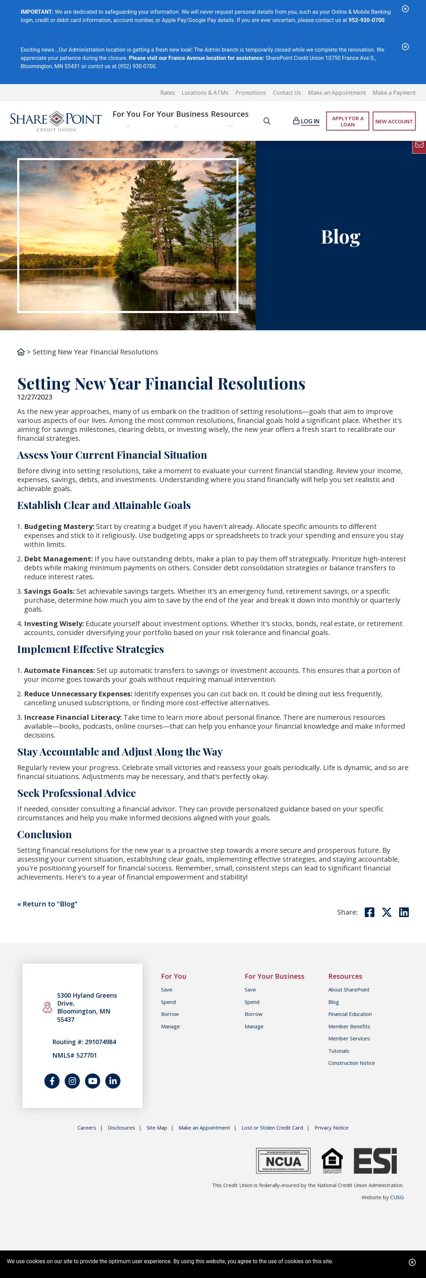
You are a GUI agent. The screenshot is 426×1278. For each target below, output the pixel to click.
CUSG (397, 1197)
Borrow (170, 1013)
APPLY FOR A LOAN (348, 121)
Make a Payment (394, 92)
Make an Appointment (337, 92)
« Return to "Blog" (47, 903)
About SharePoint (349, 989)
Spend (168, 1001)
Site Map (157, 1127)
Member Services (349, 1038)
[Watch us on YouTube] (92, 1081)
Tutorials (338, 1050)
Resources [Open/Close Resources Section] (230, 113)
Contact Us (287, 92)
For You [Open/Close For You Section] (126, 113)
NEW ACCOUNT (394, 121)
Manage (170, 1026)
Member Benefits (349, 1026)
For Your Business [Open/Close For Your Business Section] (176, 113)
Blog (333, 1001)
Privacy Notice (332, 1127)
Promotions (250, 92)
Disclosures (121, 1127)
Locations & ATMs (205, 92)
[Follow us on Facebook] (52, 1081)
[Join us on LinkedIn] (112, 1081)
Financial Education (350, 1013)
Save (166, 989)
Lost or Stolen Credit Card (272, 1127)
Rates (167, 92)
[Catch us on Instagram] (72, 1081)
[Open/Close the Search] (267, 121)
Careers (86, 1127)
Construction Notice (351, 1062)
